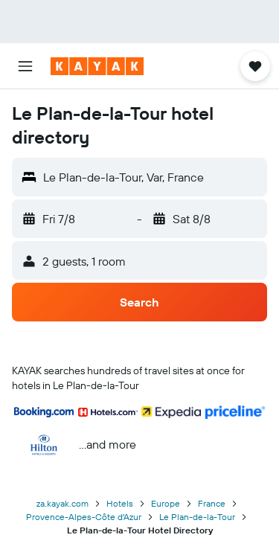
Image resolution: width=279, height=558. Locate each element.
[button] (25, 66)
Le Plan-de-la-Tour (197, 516)
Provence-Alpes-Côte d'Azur (83, 516)
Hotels (119, 503)
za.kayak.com (62, 503)
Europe (165, 503)
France (211, 503)
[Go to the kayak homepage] (97, 66)
